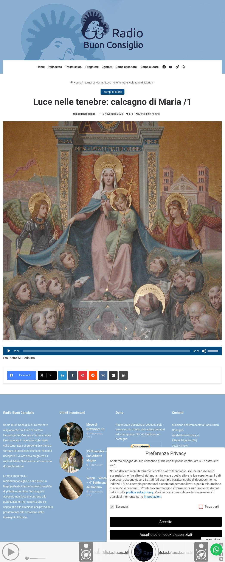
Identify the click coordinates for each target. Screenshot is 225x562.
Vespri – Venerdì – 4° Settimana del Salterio (97, 482)
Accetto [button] (165, 521)
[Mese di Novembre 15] (71, 434)
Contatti (107, 67)
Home (41, 67)
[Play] (9, 351)
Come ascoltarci (126, 67)
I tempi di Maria (93, 82)
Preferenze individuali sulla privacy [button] (165, 546)
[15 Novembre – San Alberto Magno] (71, 461)
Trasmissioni (73, 67)
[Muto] (204, 351)
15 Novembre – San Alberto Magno (96, 456)
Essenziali (119, 506)
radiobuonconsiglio (84, 113)
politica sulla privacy (139, 491)
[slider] (106, 351)
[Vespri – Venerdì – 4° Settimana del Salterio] (71, 488)
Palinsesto (55, 67)
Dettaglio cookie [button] (152, 555)
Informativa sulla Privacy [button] (175, 555)
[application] (112, 351)
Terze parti (209, 506)
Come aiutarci (149, 67)
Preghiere (92, 67)
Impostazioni (152, 495)
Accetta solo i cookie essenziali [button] (166, 533)
